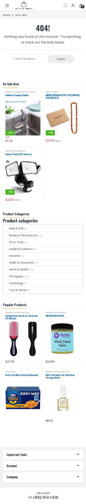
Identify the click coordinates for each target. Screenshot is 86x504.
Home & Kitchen (16, 269)
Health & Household (18, 262)
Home (6, 15)
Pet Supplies (13, 276)
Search (65, 5)
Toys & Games (15, 290)
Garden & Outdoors (15, 91)
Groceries (11, 255)
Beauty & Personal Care (20, 235)
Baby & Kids (51, 91)
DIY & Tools (13, 242)
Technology (13, 283)
